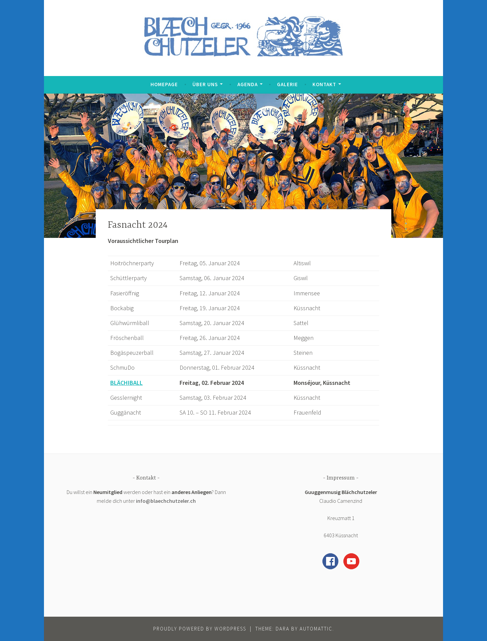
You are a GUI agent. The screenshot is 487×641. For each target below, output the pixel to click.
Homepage (164, 84)
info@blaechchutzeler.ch (166, 500)
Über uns (205, 84)
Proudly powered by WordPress (199, 628)
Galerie (287, 84)
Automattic (316, 628)
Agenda (247, 84)
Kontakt (324, 84)
